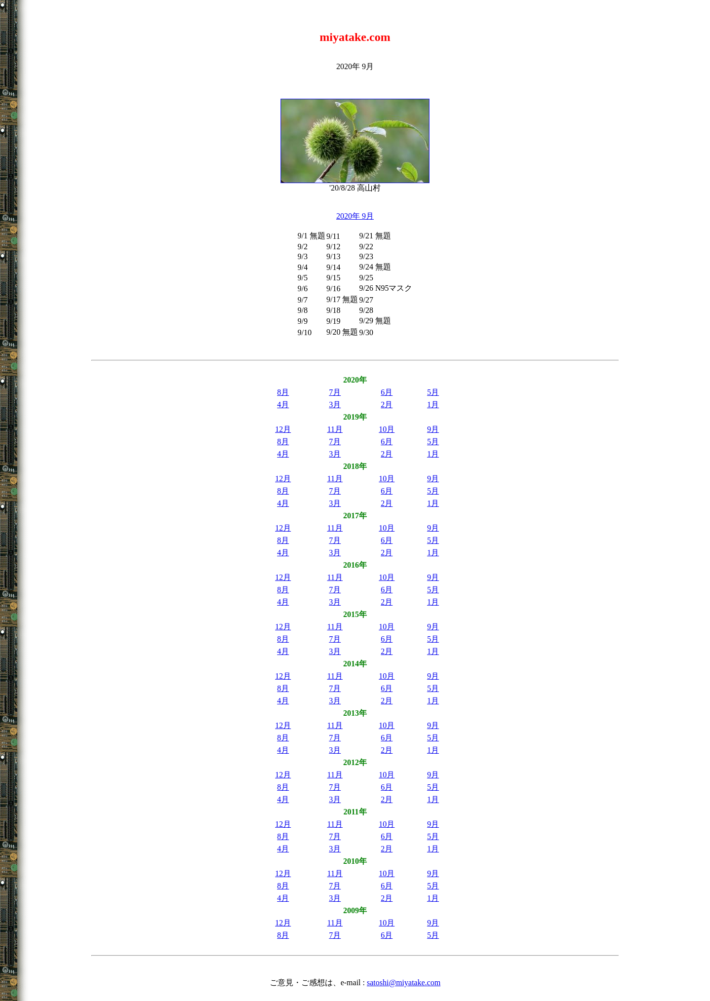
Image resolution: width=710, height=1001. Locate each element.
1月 (433, 404)
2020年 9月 (355, 216)
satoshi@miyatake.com (403, 982)
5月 (433, 392)
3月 (335, 404)
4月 (283, 404)
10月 (386, 429)
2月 (386, 404)
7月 (335, 392)
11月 (334, 429)
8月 (283, 392)
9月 (433, 429)
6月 (386, 392)
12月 (283, 429)
